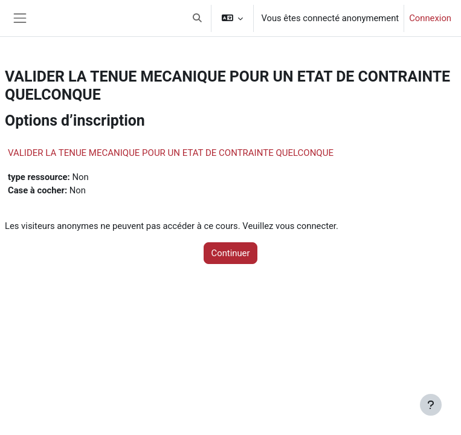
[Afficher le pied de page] (431, 405)
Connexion (430, 18)
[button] (197, 18)
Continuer (230, 253)
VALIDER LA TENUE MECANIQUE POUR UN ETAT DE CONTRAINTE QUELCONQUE (171, 152)
